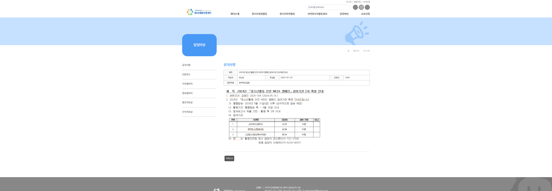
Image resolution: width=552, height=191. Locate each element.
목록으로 (229, 158)
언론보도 (186, 74)
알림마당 (344, 14)
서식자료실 (187, 112)
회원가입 (357, 2)
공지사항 (186, 65)
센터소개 (234, 14)
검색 (346, 7)
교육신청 (365, 14)
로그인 (348, 2)
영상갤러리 (187, 93)
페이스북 (355, 7)
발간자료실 (187, 102)
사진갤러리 (187, 84)
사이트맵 (366, 2)
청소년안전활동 (287, 14)
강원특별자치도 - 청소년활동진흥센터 (198, 11)
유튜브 (367, 7)
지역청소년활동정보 (317, 14)
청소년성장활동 (259, 14)
